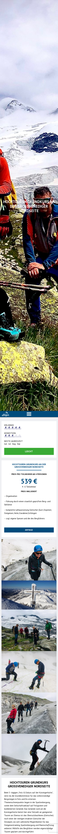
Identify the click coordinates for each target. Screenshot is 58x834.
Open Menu (29, 414)
